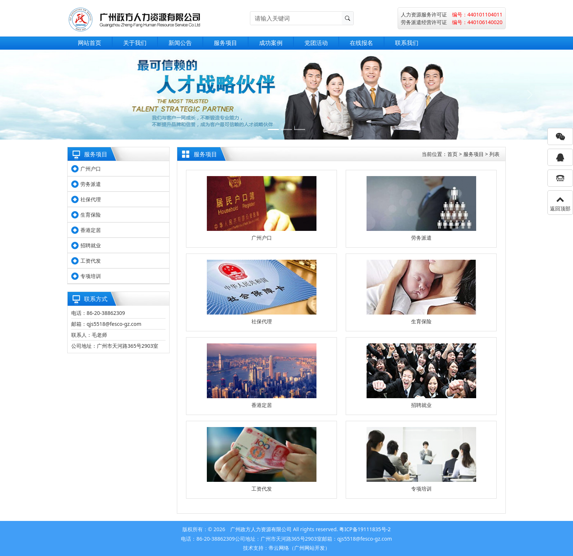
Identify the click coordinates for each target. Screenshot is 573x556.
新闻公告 (180, 43)
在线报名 (361, 43)
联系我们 (406, 43)
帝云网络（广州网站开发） (299, 547)
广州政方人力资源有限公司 (261, 529)
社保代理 (90, 199)
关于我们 (135, 43)
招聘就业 (90, 245)
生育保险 (90, 214)
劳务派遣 (90, 183)
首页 (452, 154)
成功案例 (270, 43)
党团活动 (316, 43)
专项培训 (90, 276)
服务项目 (225, 43)
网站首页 (89, 43)
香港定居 (90, 229)
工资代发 (90, 260)
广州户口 (90, 168)
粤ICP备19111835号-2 (365, 529)
